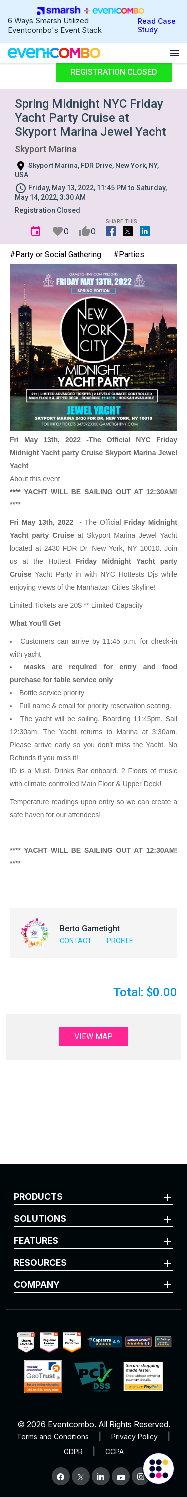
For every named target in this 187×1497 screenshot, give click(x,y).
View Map (93, 1036)
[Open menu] (174, 53)
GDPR (73, 1451)
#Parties (128, 254)
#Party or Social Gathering (55, 254)
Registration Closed (114, 72)
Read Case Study (157, 25)
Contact (76, 941)
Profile (120, 941)
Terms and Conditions (53, 1436)
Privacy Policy (134, 1436)
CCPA (114, 1451)
